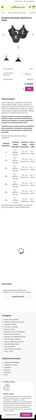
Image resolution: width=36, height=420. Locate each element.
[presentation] (3, 34)
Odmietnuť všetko (11, 415)
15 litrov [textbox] (27, 74)
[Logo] (18, 7)
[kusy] (16, 89)
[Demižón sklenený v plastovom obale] (18, 33)
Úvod (3, 13)
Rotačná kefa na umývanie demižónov (17, 252)
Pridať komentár (18, 297)
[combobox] (26, 74)
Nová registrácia (30, 1)
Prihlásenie (19, 1)
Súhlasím (26, 415)
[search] (30, 7)
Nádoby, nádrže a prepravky (17, 13)
